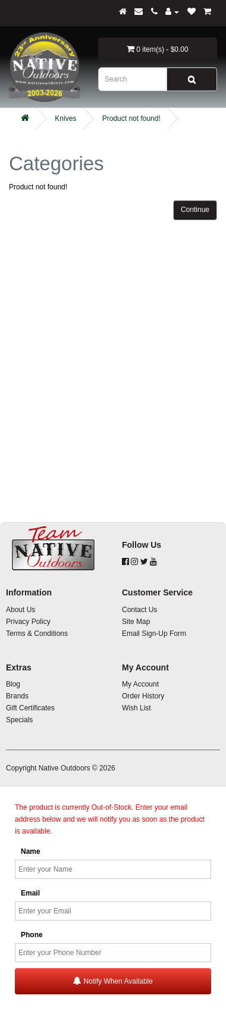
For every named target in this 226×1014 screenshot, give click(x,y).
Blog (13, 684)
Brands (17, 696)
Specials (19, 720)
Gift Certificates (30, 708)
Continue (195, 209)
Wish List (136, 708)
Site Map (136, 621)
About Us (20, 610)
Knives (65, 118)
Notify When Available (113, 980)
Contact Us (139, 610)
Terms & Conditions (37, 633)
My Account (140, 684)
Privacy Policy (28, 621)
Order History (143, 696)
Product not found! (131, 118)
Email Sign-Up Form (154, 633)
